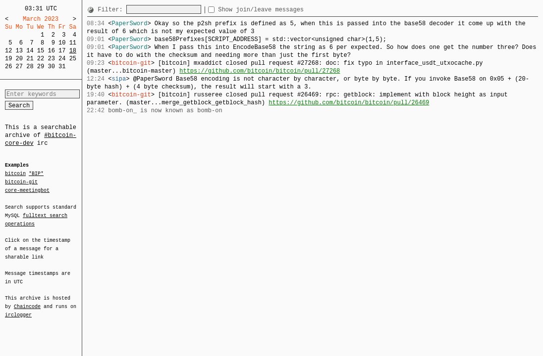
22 (40, 58)
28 (29, 66)
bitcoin (15, 174)
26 (8, 66)
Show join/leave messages (279, 9)
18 (72, 50)
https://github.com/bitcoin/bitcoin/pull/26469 (349, 102)
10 (61, 43)
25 (72, 58)
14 (29, 50)
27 (19, 66)
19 (8, 58)
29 (40, 66)
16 (51, 50)
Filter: (112, 9)
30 (51, 66)
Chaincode (27, 300)
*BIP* (36, 174)
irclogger (18, 308)
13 (19, 50)
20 (19, 58)
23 (51, 58)
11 (72, 43)
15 (40, 50)
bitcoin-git (21, 181)
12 (8, 50)
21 (29, 58)
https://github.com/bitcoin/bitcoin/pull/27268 (259, 71)
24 (61, 58)
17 (61, 50)
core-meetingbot (27, 189)
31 (61, 66)
